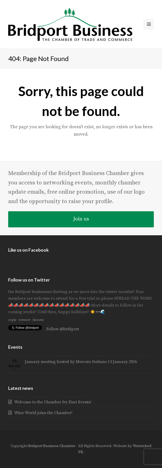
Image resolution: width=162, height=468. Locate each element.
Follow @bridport (62, 329)
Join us (81, 219)
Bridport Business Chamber (51, 445)
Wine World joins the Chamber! (43, 412)
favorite (38, 320)
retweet (24, 320)
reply (12, 320)
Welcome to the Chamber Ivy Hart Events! (52, 402)
